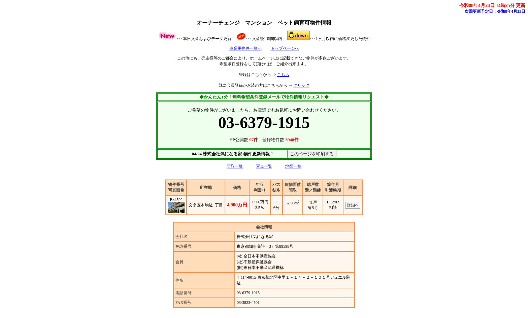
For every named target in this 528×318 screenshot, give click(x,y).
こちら (283, 74)
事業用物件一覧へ (245, 48)
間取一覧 (235, 166)
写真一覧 (264, 166)
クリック (301, 85)
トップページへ (285, 48)
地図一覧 (293, 166)
